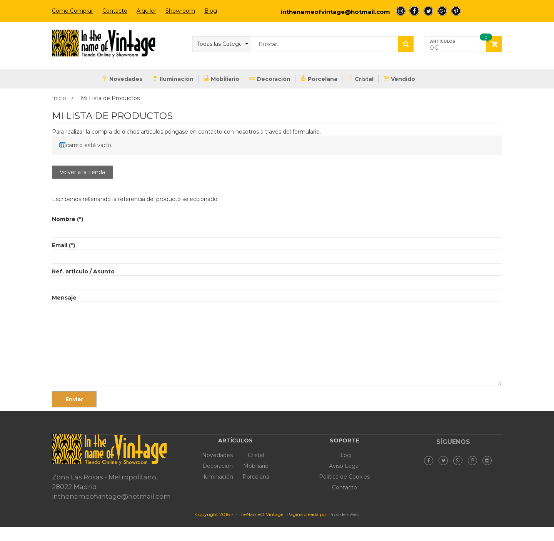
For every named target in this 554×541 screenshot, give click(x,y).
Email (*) (277, 251)
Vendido (399, 78)
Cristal (360, 78)
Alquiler (146, 10)
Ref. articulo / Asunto (277, 277)
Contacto (114, 10)
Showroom (180, 10)
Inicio (59, 98)
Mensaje (277, 340)
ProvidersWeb (344, 514)
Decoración (269, 78)
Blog (210, 10)
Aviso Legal (344, 465)
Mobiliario (221, 78)
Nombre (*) (277, 225)
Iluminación (173, 78)
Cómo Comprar (72, 10)
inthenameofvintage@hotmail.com (335, 11)
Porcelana (318, 78)
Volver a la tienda (82, 172)
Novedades (122, 78)
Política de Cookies (344, 476)
